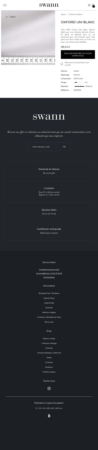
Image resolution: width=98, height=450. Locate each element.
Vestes (49, 357)
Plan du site (49, 322)
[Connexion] (89, 5)
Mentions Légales (49, 312)
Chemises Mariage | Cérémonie (49, 353)
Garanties (49, 307)
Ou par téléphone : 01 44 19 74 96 (49, 273)
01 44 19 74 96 (49, 214)
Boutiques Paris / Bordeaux (49, 293)
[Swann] (49, 5)
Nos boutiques (49, 277)
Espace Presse (49, 298)
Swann (63, 14)
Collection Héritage (49, 343)
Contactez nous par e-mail (49, 269)
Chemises (49, 348)
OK (64, 146)
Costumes (49, 362)
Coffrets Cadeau (49, 372)
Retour (11, 17)
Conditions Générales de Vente (49, 317)
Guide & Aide (49, 303)
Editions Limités (49, 338)
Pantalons (49, 367)
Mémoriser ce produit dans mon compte (77, 63)
